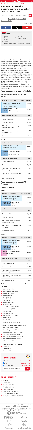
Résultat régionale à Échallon (11, 330)
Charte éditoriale (22, 405)
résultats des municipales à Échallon (14, 84)
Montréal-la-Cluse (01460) (10, 315)
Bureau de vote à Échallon (10, 328)
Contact (7, 406)
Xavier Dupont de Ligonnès (11, 391)
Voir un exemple (25, 361)
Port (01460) (6, 320)
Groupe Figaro (14, 410)
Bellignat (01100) (7, 295)
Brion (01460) (7, 298)
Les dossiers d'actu (9, 365)
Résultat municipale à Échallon (12, 338)
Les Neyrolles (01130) (9, 309)
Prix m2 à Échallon (8, 351)
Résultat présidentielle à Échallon (13, 332)
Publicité (29, 405)
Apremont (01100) (8, 289)
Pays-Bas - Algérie (8, 387)
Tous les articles (14, 406)
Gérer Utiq (28, 408)
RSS (19, 406)
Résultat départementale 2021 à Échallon (10, 38)
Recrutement (24, 406)
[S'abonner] (16, 369)
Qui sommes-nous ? (7, 405)
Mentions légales (6, 410)
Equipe (15, 405)
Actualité (6, 361)
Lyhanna (5, 380)
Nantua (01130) (7, 317)
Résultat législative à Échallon (11, 334)
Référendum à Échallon (10, 341)
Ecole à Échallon (7, 349)
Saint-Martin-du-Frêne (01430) (12, 322)
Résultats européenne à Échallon (13, 336)
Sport (5, 363)
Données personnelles (7, 408)
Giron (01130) (12, 19)
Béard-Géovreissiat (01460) (11, 291)
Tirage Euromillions (9, 389)
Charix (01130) (7, 300)
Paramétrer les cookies (19, 408)
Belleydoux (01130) (6, 21)
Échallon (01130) (7, 346)
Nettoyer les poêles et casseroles (13, 396)
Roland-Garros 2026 (9, 385)
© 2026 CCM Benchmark (25, 410)
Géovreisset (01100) (8, 302)
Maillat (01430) (7, 311)
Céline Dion (6, 382)
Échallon (20, 42)
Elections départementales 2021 (14, 4)
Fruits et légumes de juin (10, 393)
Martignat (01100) (8, 313)
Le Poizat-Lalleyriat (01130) (10, 307)
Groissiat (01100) (7, 304)
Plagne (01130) (22, 19)
